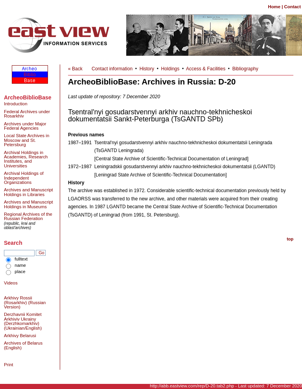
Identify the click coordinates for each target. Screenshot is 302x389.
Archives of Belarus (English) (23, 345)
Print (8, 364)
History (147, 69)
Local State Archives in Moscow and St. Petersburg (26, 140)
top (290, 239)
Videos (11, 283)
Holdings (170, 69)
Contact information (112, 69)
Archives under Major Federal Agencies (25, 125)
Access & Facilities (205, 69)
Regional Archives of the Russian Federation (28, 216)
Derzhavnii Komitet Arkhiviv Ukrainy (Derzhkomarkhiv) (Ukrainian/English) (23, 321)
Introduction (16, 103)
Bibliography (245, 69)
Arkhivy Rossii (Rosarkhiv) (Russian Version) (25, 302)
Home (274, 6)
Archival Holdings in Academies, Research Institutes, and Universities (26, 159)
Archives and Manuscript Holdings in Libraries (28, 191)
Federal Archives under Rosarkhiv (27, 113)
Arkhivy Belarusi (20, 335)
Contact (292, 6)
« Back (75, 69)
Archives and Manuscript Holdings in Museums (28, 204)
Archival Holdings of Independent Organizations (24, 178)
